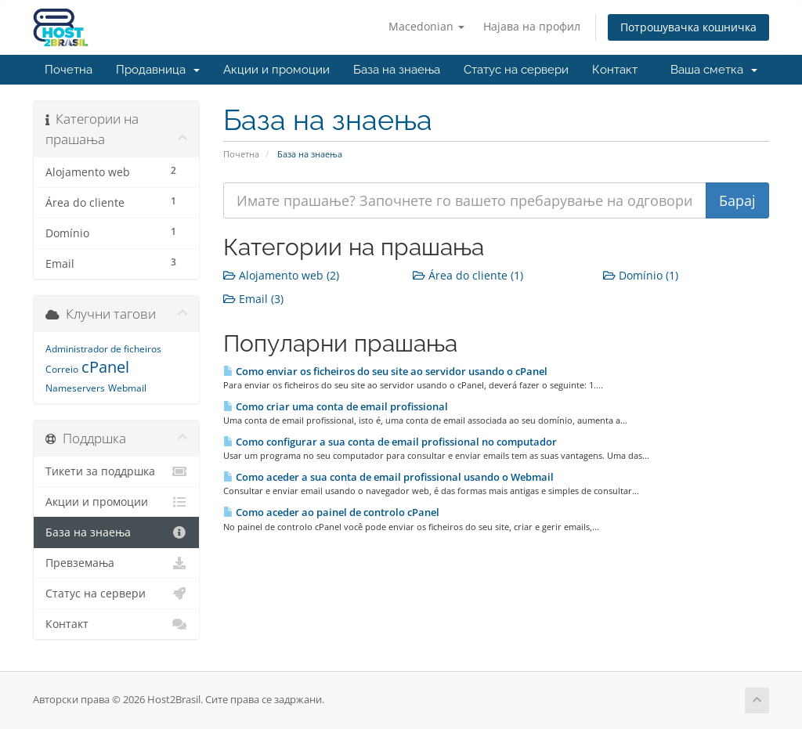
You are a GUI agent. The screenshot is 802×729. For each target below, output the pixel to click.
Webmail (127, 388)
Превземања (116, 563)
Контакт (615, 70)
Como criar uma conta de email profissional (335, 406)
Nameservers (75, 388)
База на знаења (396, 70)
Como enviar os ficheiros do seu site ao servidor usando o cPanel (385, 371)
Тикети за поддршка (116, 471)
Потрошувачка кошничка (688, 27)
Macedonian (426, 26)
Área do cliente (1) (468, 275)
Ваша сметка (713, 70)
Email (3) (253, 298)
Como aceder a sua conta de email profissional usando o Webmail (388, 477)
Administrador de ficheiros (103, 348)
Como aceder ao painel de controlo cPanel (331, 512)
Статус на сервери (516, 70)
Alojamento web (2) (281, 275)
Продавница (158, 70)
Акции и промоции (276, 70)
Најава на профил (531, 26)
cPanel (105, 366)
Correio (61, 369)
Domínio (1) (640, 275)
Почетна (68, 70)
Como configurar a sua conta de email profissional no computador (390, 442)
